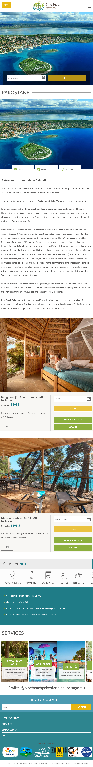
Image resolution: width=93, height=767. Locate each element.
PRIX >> (7, 5)
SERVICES (7, 724)
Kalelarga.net (84, 764)
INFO (7, 426)
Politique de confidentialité (61, 764)
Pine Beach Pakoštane (46, 743)
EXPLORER (67, 169)
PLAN (41, 169)
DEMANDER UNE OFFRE (73, 419)
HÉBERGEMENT (10, 718)
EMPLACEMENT (10, 729)
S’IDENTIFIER (81, 707)
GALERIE (19, 169)
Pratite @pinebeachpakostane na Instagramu (46, 688)
